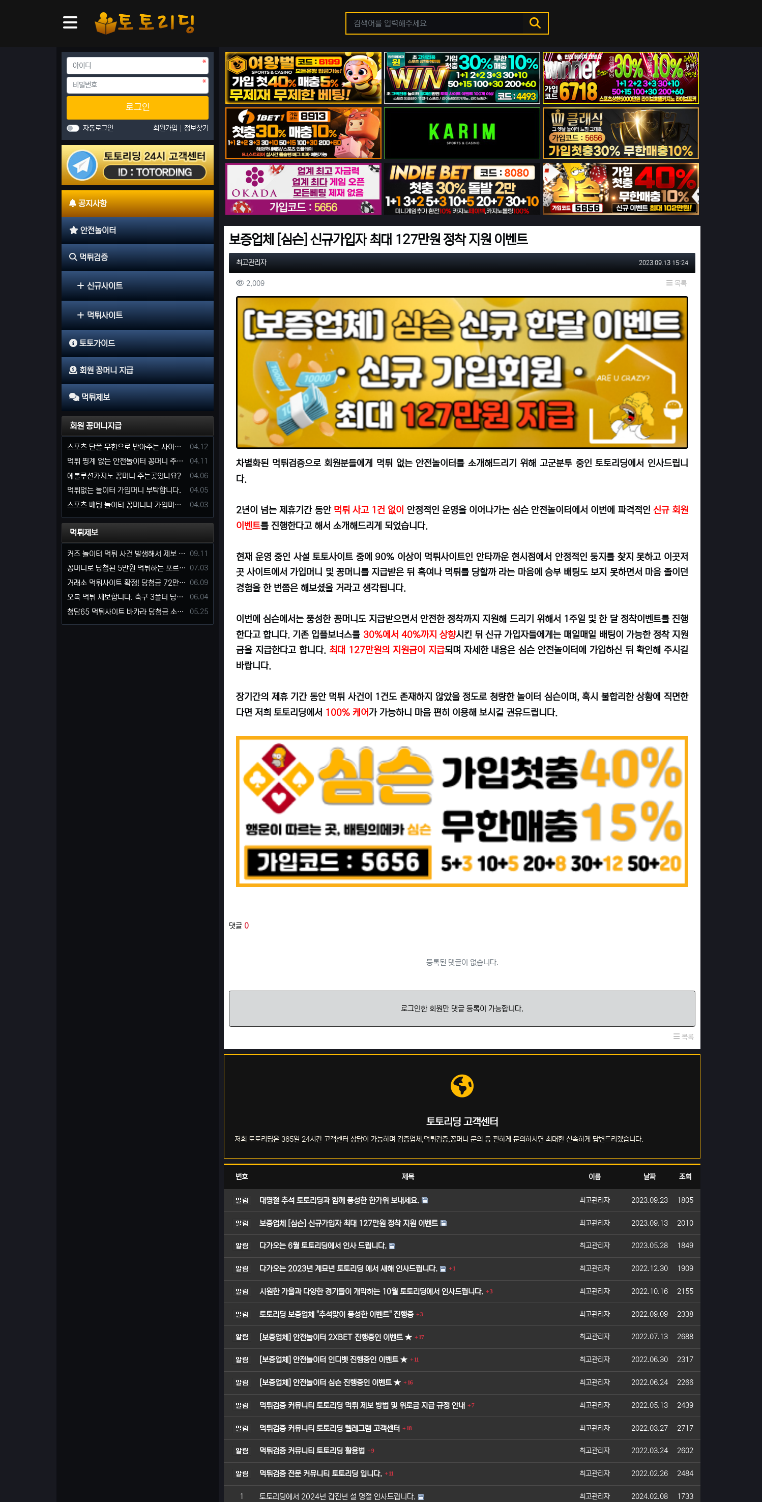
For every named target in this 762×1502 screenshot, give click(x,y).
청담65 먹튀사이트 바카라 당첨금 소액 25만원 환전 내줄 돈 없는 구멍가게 (126, 612)
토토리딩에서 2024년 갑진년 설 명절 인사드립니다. (337, 1364)
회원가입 (166, 128)
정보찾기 (196, 128)
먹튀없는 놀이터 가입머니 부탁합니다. (124, 490)
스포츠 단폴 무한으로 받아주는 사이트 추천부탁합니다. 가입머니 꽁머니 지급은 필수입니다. (126, 447)
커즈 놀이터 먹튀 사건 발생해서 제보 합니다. (126, 554)
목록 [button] (676, 283)
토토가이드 (205, 1462)
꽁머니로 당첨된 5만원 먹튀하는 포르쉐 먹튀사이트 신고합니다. (126, 568)
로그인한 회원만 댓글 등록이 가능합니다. (462, 876)
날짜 (649, 1044)
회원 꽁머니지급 (96, 425)
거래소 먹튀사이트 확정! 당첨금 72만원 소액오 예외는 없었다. (126, 583)
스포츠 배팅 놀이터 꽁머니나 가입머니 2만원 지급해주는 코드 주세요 (126, 505)
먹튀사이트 (100, 315)
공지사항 (83, 1462)
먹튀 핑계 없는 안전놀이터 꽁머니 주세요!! (126, 461)
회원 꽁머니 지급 (256, 1462)
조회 (685, 1044)
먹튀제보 (84, 532)
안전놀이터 (123, 1462)
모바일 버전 (671, 1462)
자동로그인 (98, 128)
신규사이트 (100, 286)
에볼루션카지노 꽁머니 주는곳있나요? (124, 476)
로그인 (138, 107)
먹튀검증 (164, 1462)
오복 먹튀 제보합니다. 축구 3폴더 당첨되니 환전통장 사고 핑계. (126, 597)
